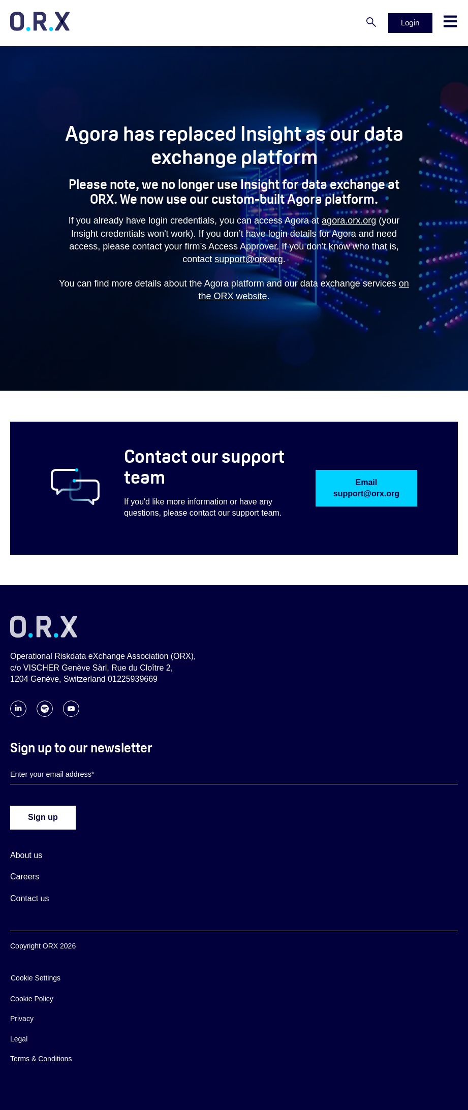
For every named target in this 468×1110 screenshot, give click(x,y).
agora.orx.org (349, 220)
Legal (18, 1039)
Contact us (29, 898)
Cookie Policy (31, 999)
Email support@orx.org (366, 488)
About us (26, 855)
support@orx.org (248, 259)
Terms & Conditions (41, 1059)
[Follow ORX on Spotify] (45, 714)
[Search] (371, 23)
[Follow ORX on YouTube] (71, 714)
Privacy (22, 1018)
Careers (24, 876)
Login (410, 22)
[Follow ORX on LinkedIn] (18, 714)
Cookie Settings (35, 978)
